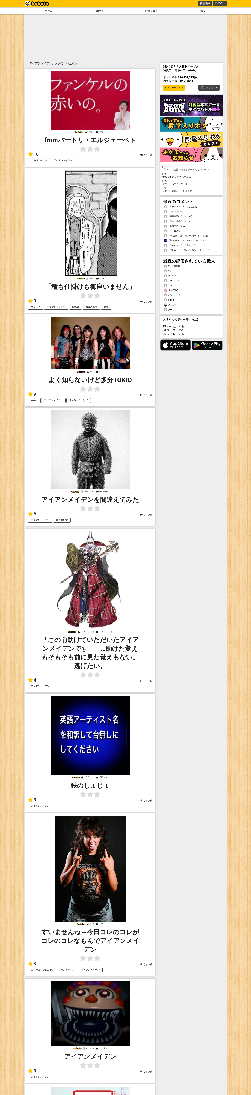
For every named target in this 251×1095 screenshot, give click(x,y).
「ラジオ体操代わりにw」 (178, 221)
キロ (168, 285)
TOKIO (34, 400)
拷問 (106, 307)
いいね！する (173, 326)
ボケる (100, 10)
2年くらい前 (146, 964)
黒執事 (75, 307)
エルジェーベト (39, 160)
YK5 (168, 271)
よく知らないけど (78, 400)
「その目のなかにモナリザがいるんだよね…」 (188, 235)
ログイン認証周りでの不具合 (191, 189)
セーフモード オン (174, 87)
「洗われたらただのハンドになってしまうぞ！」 (189, 250)
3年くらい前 (146, 395)
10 (33, 154)
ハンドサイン (67, 969)
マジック (35, 307)
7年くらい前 (146, 155)
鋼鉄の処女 (91, 307)
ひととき (170, 304)
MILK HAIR (172, 281)
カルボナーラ (172, 295)
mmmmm (170, 300)
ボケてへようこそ (209, 87)
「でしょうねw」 (174, 211)
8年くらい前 (146, 301)
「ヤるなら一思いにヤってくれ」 (182, 245)
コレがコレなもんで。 (42, 969)
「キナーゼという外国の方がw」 (181, 207)
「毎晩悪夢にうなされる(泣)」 (180, 216)
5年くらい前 (146, 1071)
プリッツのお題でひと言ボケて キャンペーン (191, 168)
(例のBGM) (171, 290)
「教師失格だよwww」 (176, 226)
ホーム (48, 10)
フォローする (173, 330)
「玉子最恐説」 (173, 231)
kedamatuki (171, 276)
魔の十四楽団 (172, 266)
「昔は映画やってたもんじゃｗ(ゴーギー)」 (186, 240)
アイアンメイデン (63, 160)
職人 (202, 10)
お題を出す (151, 10)
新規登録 (205, 3)
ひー (168, 309)
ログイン (220, 3)
